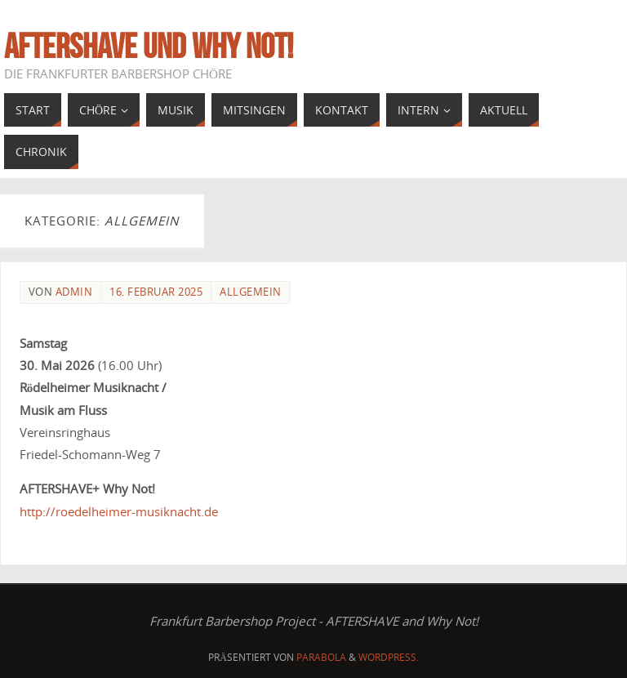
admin (74, 291)
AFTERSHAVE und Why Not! (148, 46)
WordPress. (388, 657)
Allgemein (251, 291)
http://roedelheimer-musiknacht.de (119, 511)
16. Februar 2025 (155, 291)
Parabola (321, 657)
